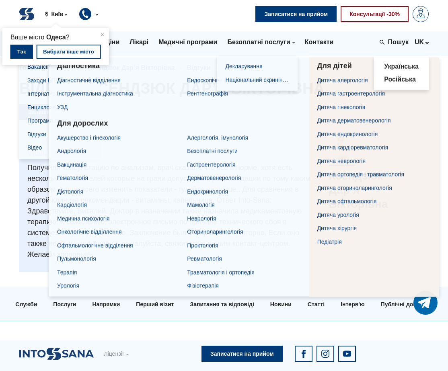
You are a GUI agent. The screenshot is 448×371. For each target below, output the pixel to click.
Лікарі (67, 67)
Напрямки (106, 304)
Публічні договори (407, 304)
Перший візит (155, 304)
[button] (59, 14)
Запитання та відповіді (222, 304)
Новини (281, 304)
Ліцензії (113, 354)
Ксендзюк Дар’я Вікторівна (132, 67)
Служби (26, 304)
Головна (32, 67)
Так (21, 52)
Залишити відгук (51, 112)
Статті (316, 304)
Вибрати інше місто (68, 52)
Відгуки (199, 67)
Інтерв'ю (352, 304)
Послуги (64, 304)
